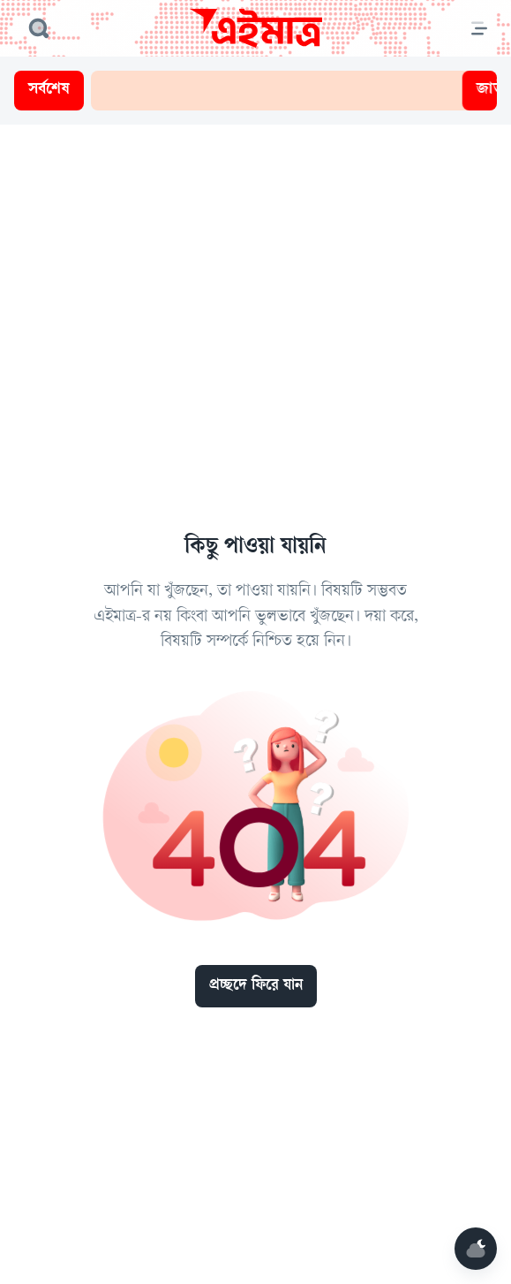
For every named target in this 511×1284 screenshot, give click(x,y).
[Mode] (476, 1248)
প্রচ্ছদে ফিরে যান (256, 986)
